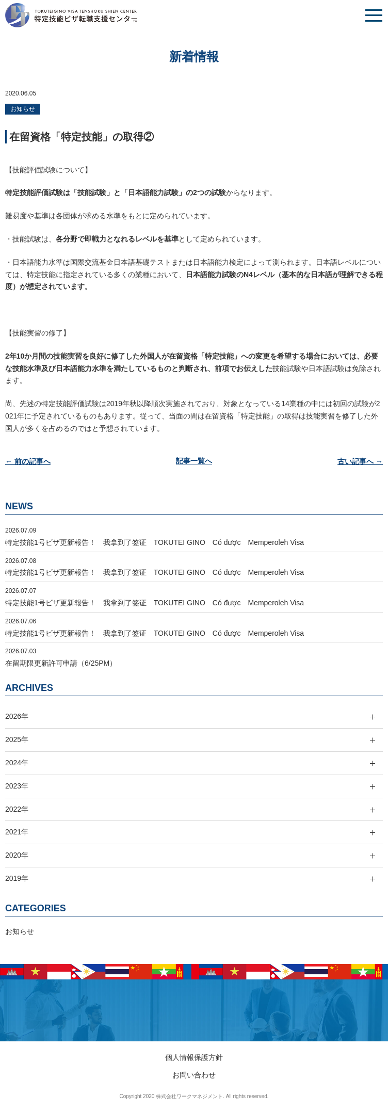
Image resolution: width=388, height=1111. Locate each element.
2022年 (16, 809)
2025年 (16, 739)
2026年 (16, 716)
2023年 (16, 786)
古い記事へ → (360, 461)
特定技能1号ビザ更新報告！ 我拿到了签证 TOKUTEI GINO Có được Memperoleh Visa (154, 542)
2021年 (16, 832)
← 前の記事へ (28, 461)
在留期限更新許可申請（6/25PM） (61, 663)
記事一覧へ (194, 461)
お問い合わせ (194, 1075)
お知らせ (22, 108)
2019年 (16, 878)
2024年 (16, 763)
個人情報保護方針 (194, 1057)
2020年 (16, 855)
